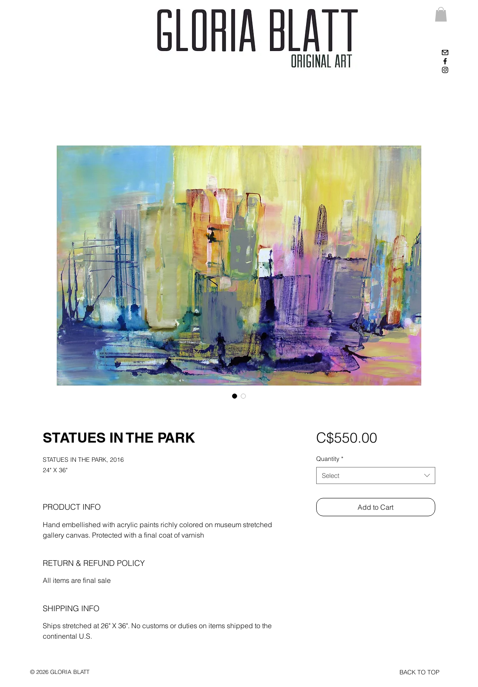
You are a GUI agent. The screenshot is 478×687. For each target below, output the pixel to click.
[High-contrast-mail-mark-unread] (445, 52)
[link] (441, 14)
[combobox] (375, 475)
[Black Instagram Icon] (445, 70)
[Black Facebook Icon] (445, 61)
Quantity (329, 459)
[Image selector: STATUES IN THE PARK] (234, 396)
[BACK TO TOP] (420, 672)
